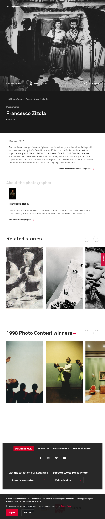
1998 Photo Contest (19, 6)
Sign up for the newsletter (23, 480)
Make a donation (63, 480)
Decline (27, 513)
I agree (12, 513)
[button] (86, 239)
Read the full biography (20, 220)
